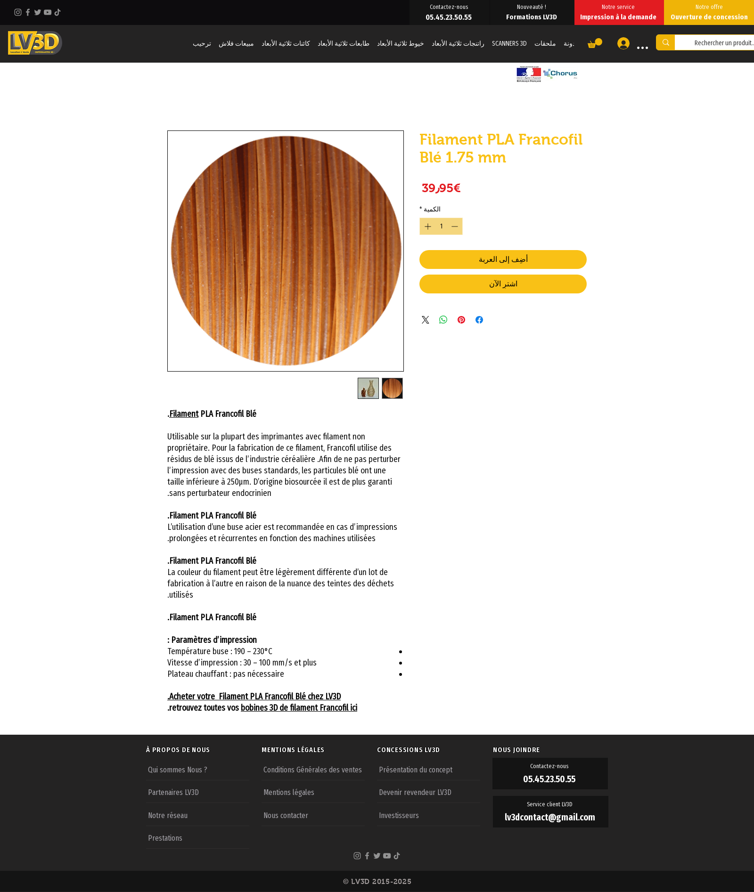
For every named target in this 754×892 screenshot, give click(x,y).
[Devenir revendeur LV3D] (428, 791)
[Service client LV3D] (550, 804)
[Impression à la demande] (619, 17)
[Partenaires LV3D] (197, 791)
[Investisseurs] (428, 814)
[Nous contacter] (313, 814)
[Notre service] (619, 6)
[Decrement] (455, 226)
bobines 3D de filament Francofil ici (299, 708)
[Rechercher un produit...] (665, 42)
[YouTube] (47, 12)
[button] (595, 43)
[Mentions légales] (313, 791)
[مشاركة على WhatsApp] (443, 319)
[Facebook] (28, 12)
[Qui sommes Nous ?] (197, 769)
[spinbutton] (441, 226)
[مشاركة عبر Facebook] (479, 319)
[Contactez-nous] (450, 6)
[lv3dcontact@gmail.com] (550, 817)
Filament (183, 414)
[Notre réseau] (197, 814)
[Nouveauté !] (532, 6)
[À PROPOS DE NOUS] (203, 749)
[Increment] (427, 226)
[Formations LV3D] (532, 17)
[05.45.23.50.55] (450, 17)
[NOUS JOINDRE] (550, 749)
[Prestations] (197, 837)
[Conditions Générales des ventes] (313, 769)
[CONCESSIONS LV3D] (434, 749)
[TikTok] (57, 12)
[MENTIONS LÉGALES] (319, 749)
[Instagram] (18, 12)
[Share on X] (425, 319)
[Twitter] (37, 12)
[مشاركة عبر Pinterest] (461, 319)
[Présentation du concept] (428, 769)
